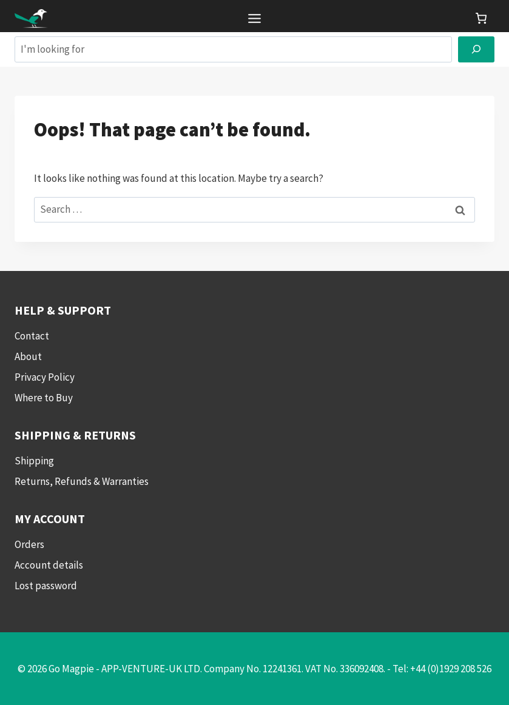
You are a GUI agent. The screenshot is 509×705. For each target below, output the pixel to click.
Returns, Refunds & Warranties (82, 481)
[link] (481, 18)
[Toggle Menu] (254, 18)
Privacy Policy (45, 377)
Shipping (34, 460)
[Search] (476, 49)
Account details (49, 565)
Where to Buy (44, 397)
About (28, 356)
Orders (29, 544)
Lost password (46, 585)
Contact (32, 335)
